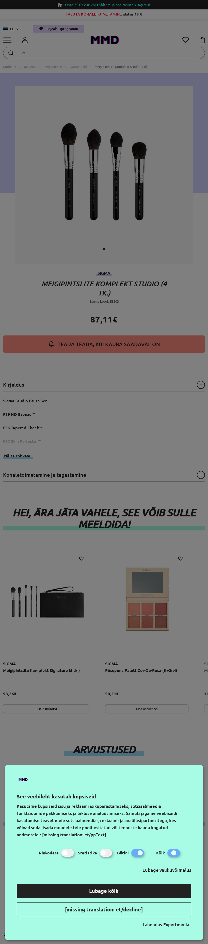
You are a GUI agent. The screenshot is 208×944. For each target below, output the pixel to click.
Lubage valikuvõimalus (166, 869)
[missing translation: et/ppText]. (74, 834)
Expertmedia (176, 924)
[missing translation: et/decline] (104, 909)
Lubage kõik (104, 891)
